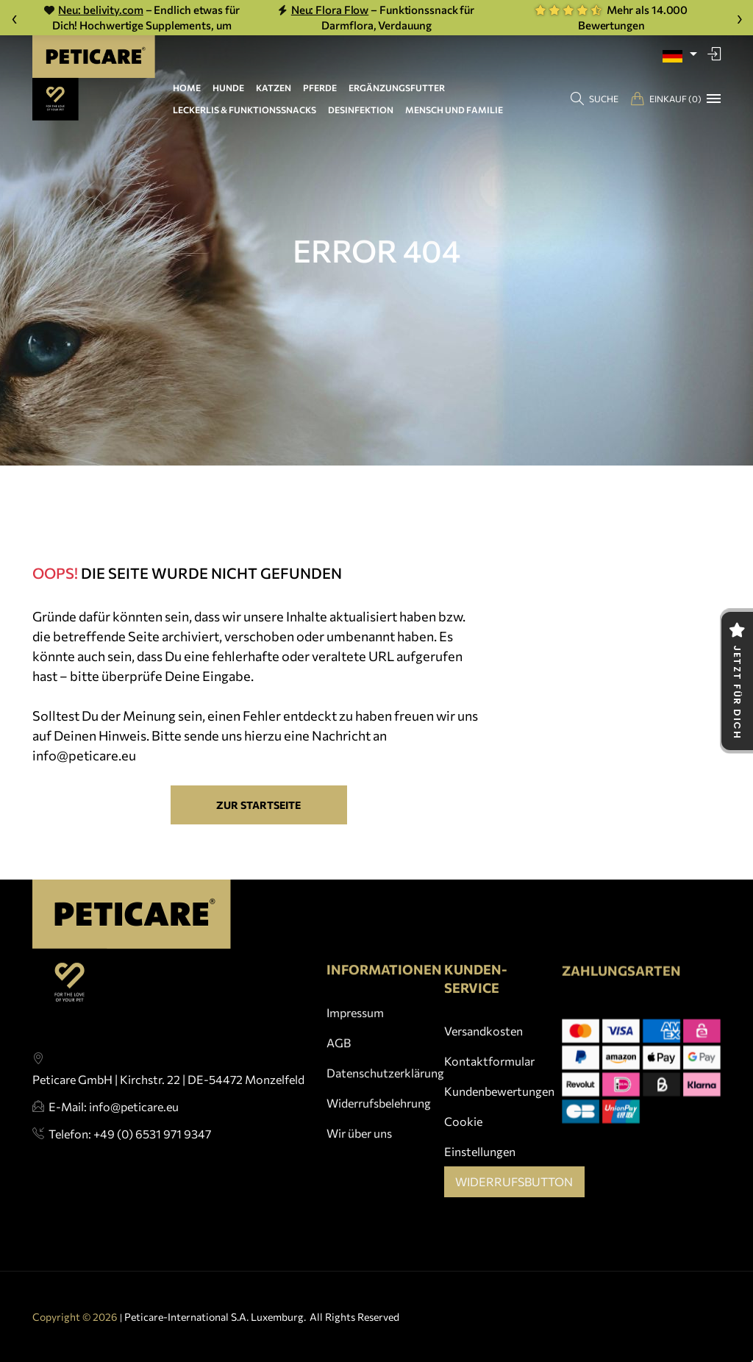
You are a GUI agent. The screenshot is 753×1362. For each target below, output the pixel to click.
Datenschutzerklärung (385, 1110)
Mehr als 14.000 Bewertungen (611, 17)
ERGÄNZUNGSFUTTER (397, 87)
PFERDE (320, 87)
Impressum (355, 1049)
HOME (187, 87)
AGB (338, 1079)
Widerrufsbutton (514, 1193)
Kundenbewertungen (499, 1103)
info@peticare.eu (84, 755)
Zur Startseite (258, 805)
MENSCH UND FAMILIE (454, 109)
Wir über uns (359, 1170)
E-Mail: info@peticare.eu (114, 1128)
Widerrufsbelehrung (378, 1140)
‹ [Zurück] (14, 17)
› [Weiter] (739, 17)
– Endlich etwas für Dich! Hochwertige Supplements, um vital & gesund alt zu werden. (142, 18)
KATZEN (273, 87)
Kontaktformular (489, 1073)
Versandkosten (483, 1042)
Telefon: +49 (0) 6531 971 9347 (130, 1156)
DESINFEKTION (360, 109)
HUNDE (228, 87)
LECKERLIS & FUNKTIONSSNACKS (244, 109)
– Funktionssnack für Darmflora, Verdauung (376, 17)
